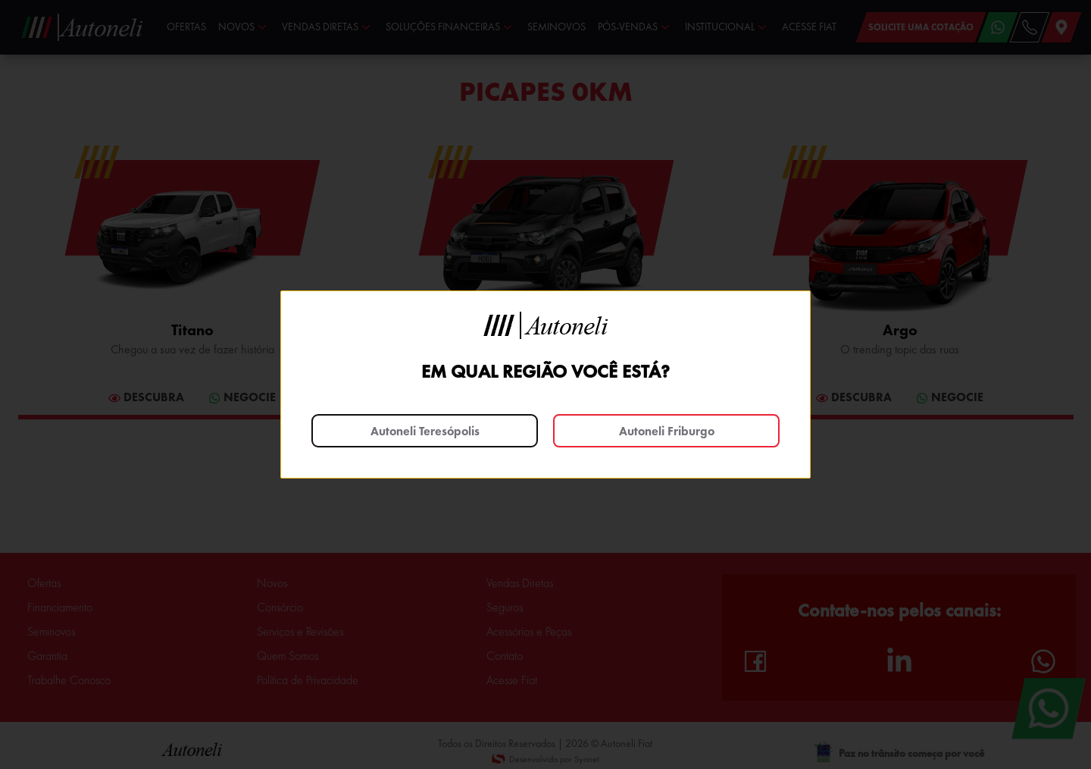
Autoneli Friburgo (666, 430)
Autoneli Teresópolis (425, 430)
